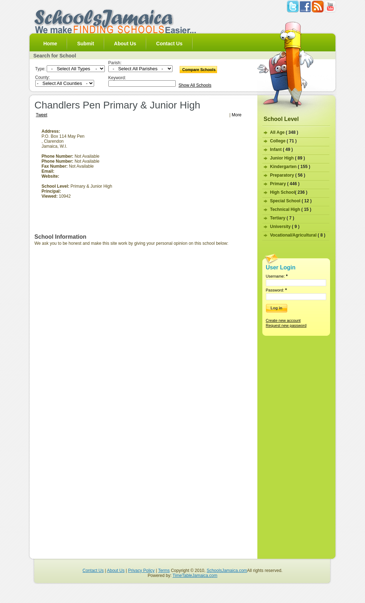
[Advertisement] (192, 179)
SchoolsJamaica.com (227, 570)
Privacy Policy (141, 570)
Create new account (283, 320)
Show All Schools (195, 85)
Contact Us (169, 43)
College (283, 140)
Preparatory (287, 175)
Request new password (286, 325)
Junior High (287, 158)
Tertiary (282, 218)
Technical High (291, 209)
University (285, 226)
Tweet (41, 114)
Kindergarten (290, 166)
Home (50, 43)
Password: (276, 290)
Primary (285, 183)
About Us (125, 43)
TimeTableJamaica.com (195, 575)
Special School (291, 200)
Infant (281, 149)
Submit (85, 43)
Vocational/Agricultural (297, 235)
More (236, 114)
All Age (284, 132)
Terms (164, 570)
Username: (277, 276)
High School (289, 192)
